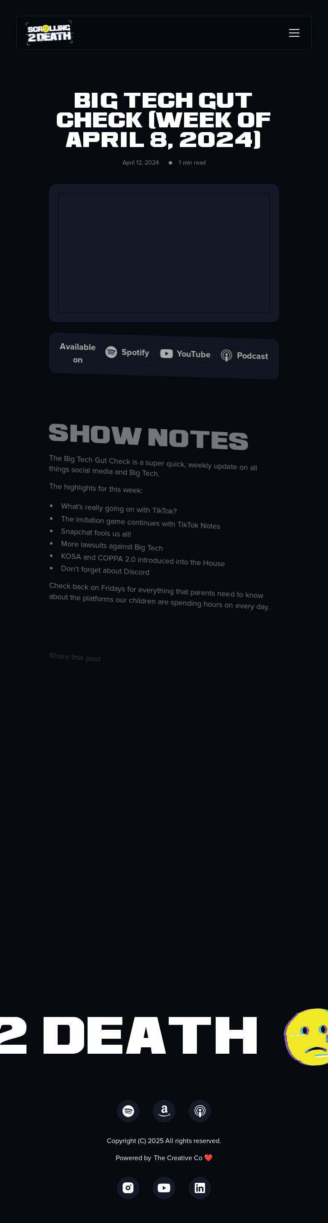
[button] (292, 33)
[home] (49, 33)
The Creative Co (178, 1158)
